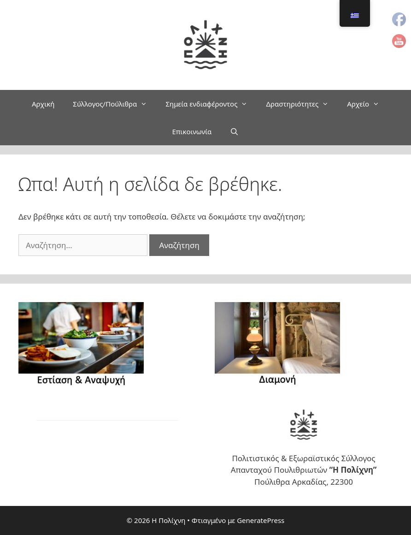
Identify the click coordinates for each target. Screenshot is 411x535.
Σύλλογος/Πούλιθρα (114, 104)
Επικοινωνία (191, 131)
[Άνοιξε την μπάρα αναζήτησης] (234, 131)
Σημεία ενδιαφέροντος (211, 104)
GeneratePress (260, 520)
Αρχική (43, 103)
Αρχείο (367, 104)
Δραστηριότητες (302, 104)
